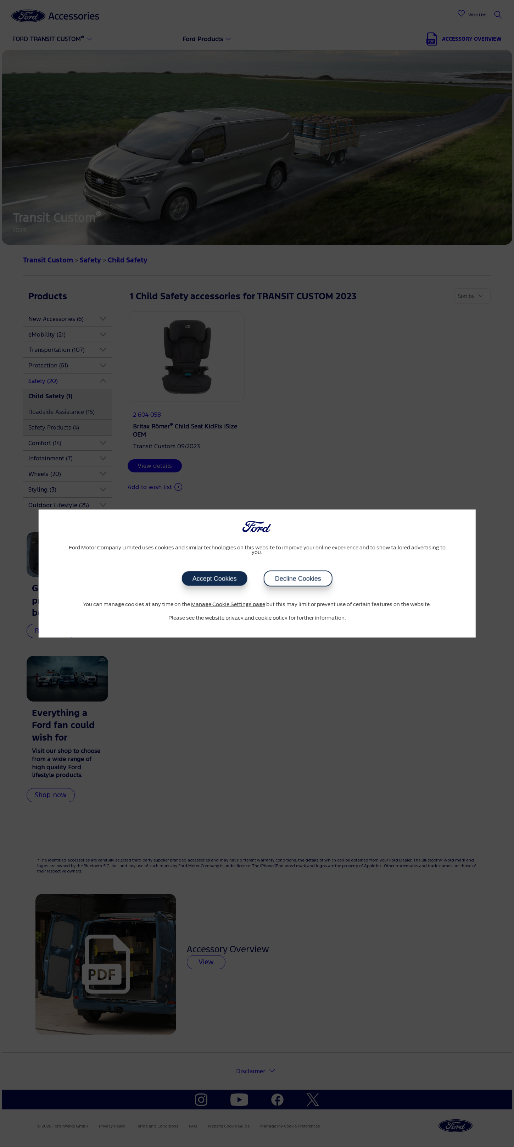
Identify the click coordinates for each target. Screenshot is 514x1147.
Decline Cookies (298, 578)
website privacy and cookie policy (246, 617)
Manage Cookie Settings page (228, 604)
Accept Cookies (214, 578)
